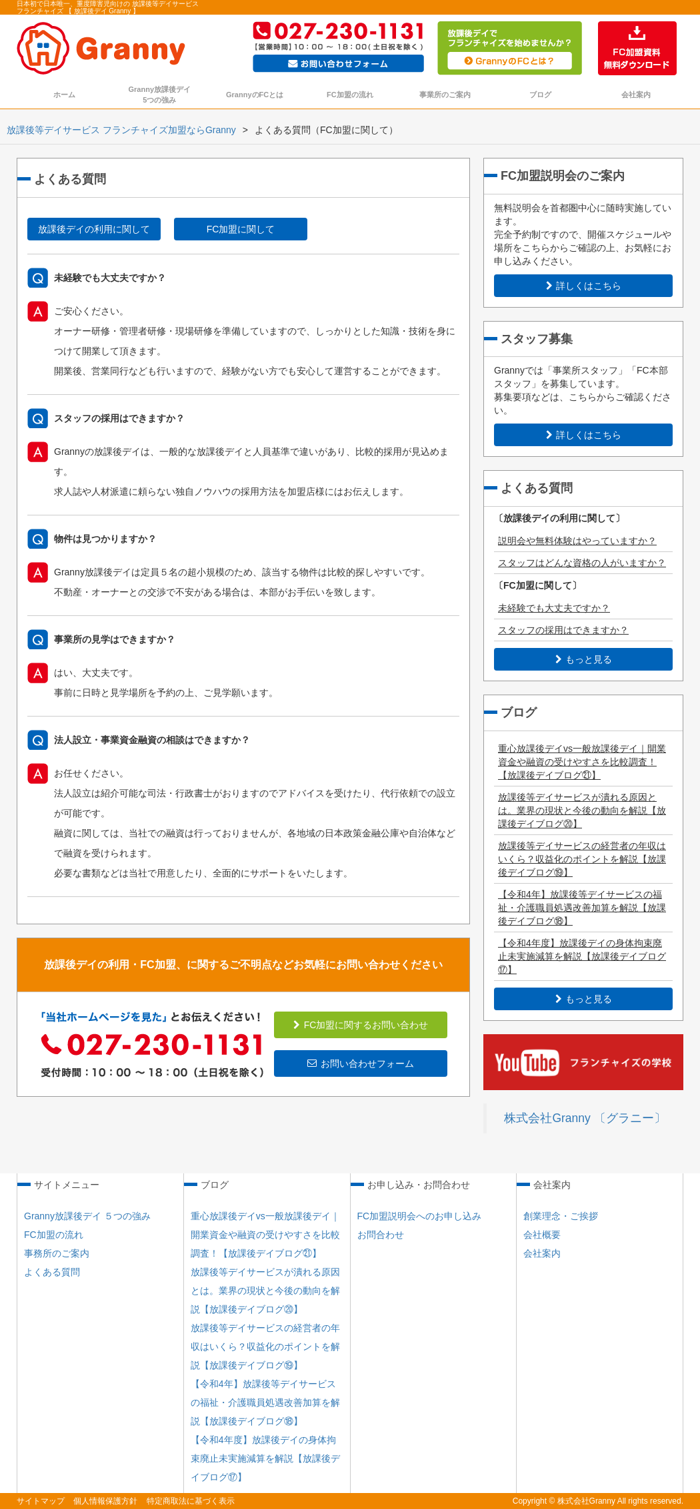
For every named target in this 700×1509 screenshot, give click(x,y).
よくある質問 (52, 1272)
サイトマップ (41, 1501)
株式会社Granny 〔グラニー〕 (584, 1118)
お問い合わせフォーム (360, 1063)
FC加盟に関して (241, 229)
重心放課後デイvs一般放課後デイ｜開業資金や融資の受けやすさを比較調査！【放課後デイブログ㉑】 (582, 761)
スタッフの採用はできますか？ (563, 630)
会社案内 (636, 95)
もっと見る (583, 659)
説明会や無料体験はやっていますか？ (577, 540)
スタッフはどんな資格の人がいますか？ (582, 562)
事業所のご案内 (445, 95)
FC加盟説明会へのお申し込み (419, 1216)
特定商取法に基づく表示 (191, 1501)
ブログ (540, 95)
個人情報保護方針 (105, 1501)
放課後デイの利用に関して (94, 229)
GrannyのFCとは (254, 95)
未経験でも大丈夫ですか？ (554, 608)
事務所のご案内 (56, 1253)
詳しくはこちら (583, 285)
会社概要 (542, 1234)
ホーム (64, 95)
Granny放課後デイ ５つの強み (87, 1216)
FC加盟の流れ (350, 95)
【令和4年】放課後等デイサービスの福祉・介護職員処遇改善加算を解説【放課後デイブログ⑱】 (582, 907)
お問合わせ (380, 1234)
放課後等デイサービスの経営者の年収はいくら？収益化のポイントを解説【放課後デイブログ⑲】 (582, 859)
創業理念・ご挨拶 (560, 1216)
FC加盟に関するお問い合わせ (361, 1025)
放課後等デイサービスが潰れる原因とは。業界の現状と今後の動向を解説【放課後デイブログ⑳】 (582, 810)
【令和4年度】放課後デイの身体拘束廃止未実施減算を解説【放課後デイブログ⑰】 (582, 956)
